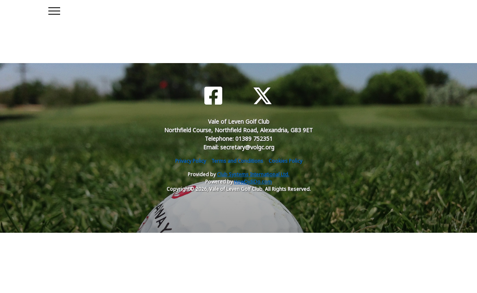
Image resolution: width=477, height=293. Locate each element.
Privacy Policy (190, 160)
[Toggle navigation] (53, 9)
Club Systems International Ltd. (253, 174)
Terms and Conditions (237, 160)
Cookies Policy (285, 160)
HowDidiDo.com (253, 181)
